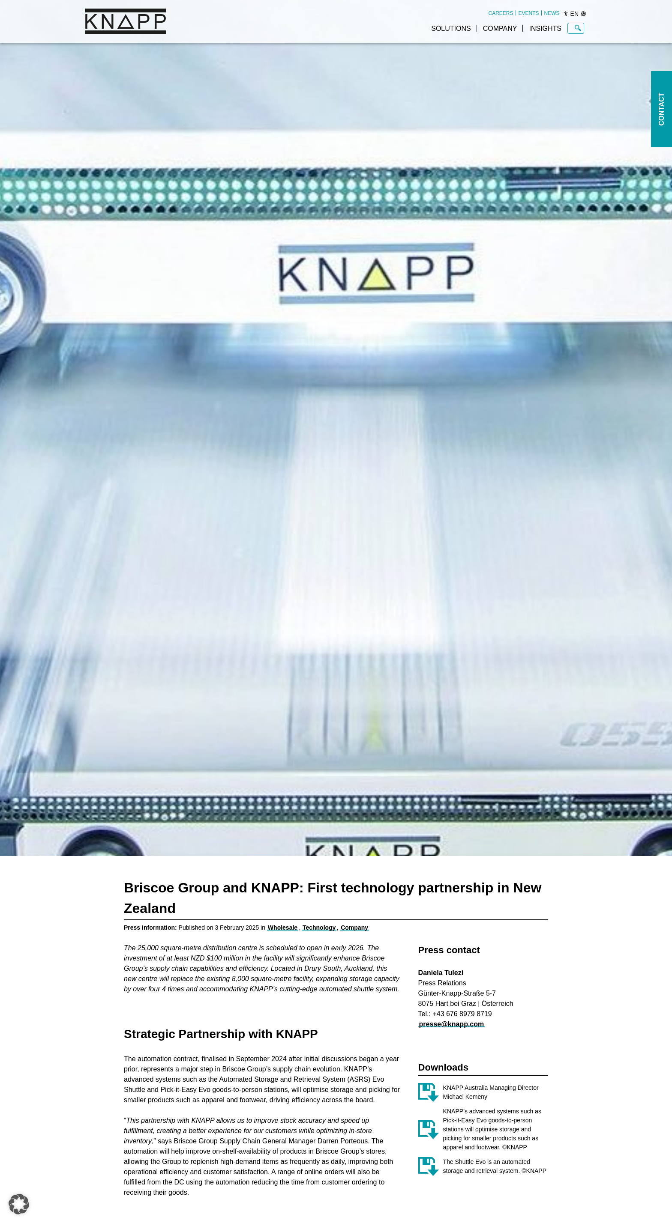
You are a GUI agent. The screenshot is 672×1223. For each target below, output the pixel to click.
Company (500, 28)
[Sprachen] (583, 13)
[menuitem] (501, 13)
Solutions (451, 28)
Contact (661, 108)
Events (529, 13)
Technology (319, 927)
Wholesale (282, 927)
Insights (545, 28)
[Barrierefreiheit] (565, 13)
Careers (501, 13)
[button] (19, 1204)
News (552, 13)
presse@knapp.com (451, 1024)
